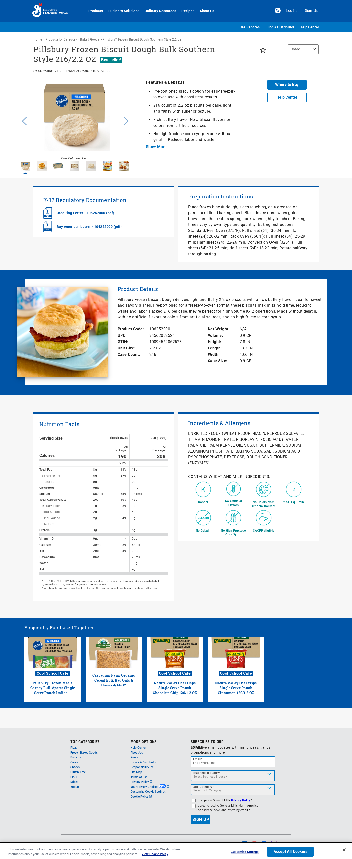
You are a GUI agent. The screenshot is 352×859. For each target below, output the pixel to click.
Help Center (309, 27)
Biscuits (75, 757)
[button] (278, 10)
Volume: (215, 335)
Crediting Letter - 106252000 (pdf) (85, 213)
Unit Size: (127, 348)
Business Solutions (121, 11)
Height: (214, 341)
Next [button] (126, 120)
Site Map (136, 772)
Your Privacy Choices (150, 787)
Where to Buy (287, 84)
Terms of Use (139, 777)
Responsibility (142, 767)
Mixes (74, 782)
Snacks (75, 767)
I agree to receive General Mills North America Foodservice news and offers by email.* (227, 808)
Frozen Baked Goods (84, 752)
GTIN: (123, 341)
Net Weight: (219, 329)
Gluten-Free (78, 772)
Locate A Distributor (143, 762)
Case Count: (129, 354)
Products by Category (61, 39)
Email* (197, 759)
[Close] (344, 850)
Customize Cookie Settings (148, 791)
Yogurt (74, 787)
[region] (302, 51)
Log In (291, 10)
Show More (156, 146)
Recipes (185, 11)
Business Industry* (206, 773)
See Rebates (250, 27)
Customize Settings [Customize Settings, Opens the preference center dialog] (245, 852)
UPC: (122, 335)
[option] (74, 120)
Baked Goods (89, 39)
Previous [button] (23, 120)
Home (37, 39)
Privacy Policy (141, 782)
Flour (73, 777)
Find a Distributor (280, 27)
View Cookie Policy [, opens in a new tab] (155, 854)
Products (93, 11)
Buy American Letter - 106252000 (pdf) (89, 227)
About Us (204, 11)
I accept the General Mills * (224, 800)
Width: (214, 354)
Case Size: (218, 361)
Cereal (74, 762)
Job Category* (203, 787)
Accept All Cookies (290, 851)
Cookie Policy (141, 796)
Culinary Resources (157, 11)
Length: (215, 348)
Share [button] (295, 49)
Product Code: (131, 329)
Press (134, 757)
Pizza (73, 747)
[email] (233, 761)
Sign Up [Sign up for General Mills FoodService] (311, 10)
